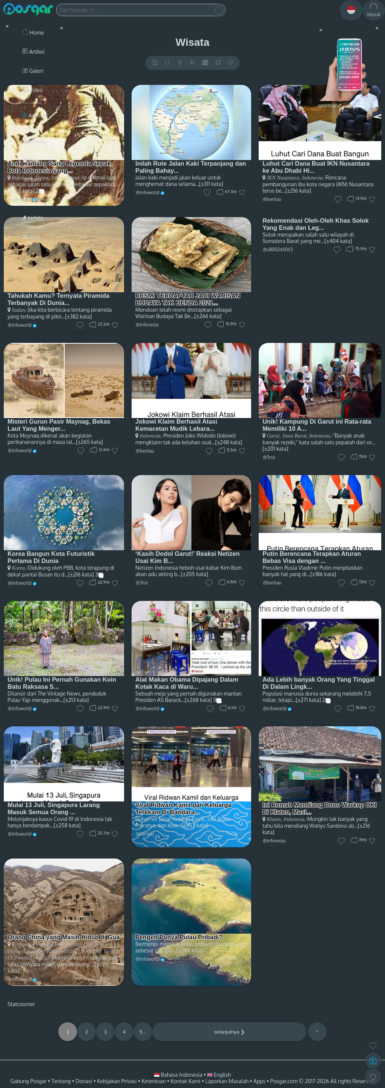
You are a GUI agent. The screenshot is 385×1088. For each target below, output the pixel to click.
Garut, (274, 436)
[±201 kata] (275, 448)
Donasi (84, 1081)
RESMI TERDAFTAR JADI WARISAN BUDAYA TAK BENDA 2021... (187, 299)
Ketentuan (153, 1081)
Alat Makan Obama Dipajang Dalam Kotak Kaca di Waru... (186, 683)
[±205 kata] (194, 574)
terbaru (32, 179)
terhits (33, 217)
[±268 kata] (198, 700)
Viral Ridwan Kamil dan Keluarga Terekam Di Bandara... (183, 808)
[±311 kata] (211, 184)
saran (32, 160)
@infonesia (147, 324)
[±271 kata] (308, 700)
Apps (259, 1081)
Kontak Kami (185, 1081)
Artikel (33, 51)
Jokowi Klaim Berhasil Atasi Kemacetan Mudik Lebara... (176, 425)
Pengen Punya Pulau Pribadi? (179, 937)
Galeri (33, 71)
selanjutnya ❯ (229, 1032)
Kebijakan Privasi (116, 1081)
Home (33, 32)
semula (34, 141)
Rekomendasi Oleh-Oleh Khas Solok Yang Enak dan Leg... (315, 224)
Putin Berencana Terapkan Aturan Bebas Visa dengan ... (311, 557)
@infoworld (147, 192)
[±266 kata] (207, 316)
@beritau (272, 199)
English (219, 1074)
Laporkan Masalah (227, 1081)
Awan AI (35, 115)
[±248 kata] (228, 442)
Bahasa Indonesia (178, 1074)
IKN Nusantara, (283, 178)
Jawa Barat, (294, 436)
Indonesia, (312, 178)
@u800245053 (278, 249)
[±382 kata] (78, 316)
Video (32, 90)
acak (31, 237)
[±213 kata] (76, 700)
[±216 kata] (298, 190)
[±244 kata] (189, 950)
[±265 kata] (89, 442)
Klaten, (274, 819)
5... (143, 1032)
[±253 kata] (195, 825)
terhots (34, 198)
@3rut (269, 457)
